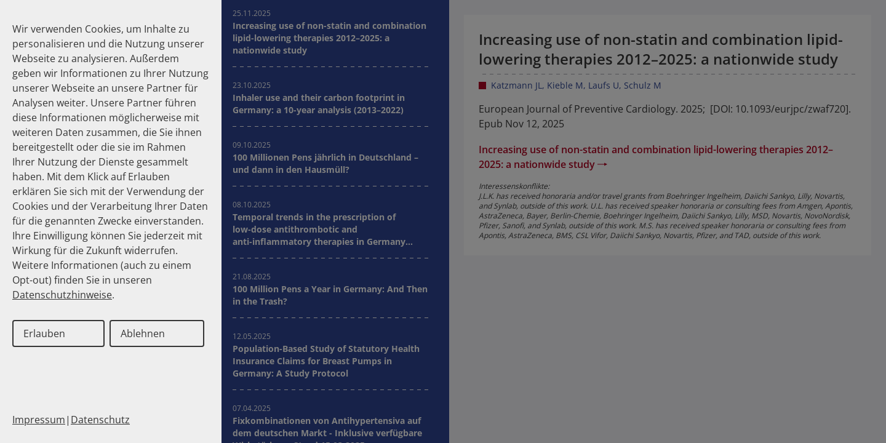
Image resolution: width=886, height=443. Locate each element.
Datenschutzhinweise (62, 294)
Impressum (38, 419)
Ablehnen (143, 333)
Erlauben (44, 333)
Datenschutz (100, 419)
